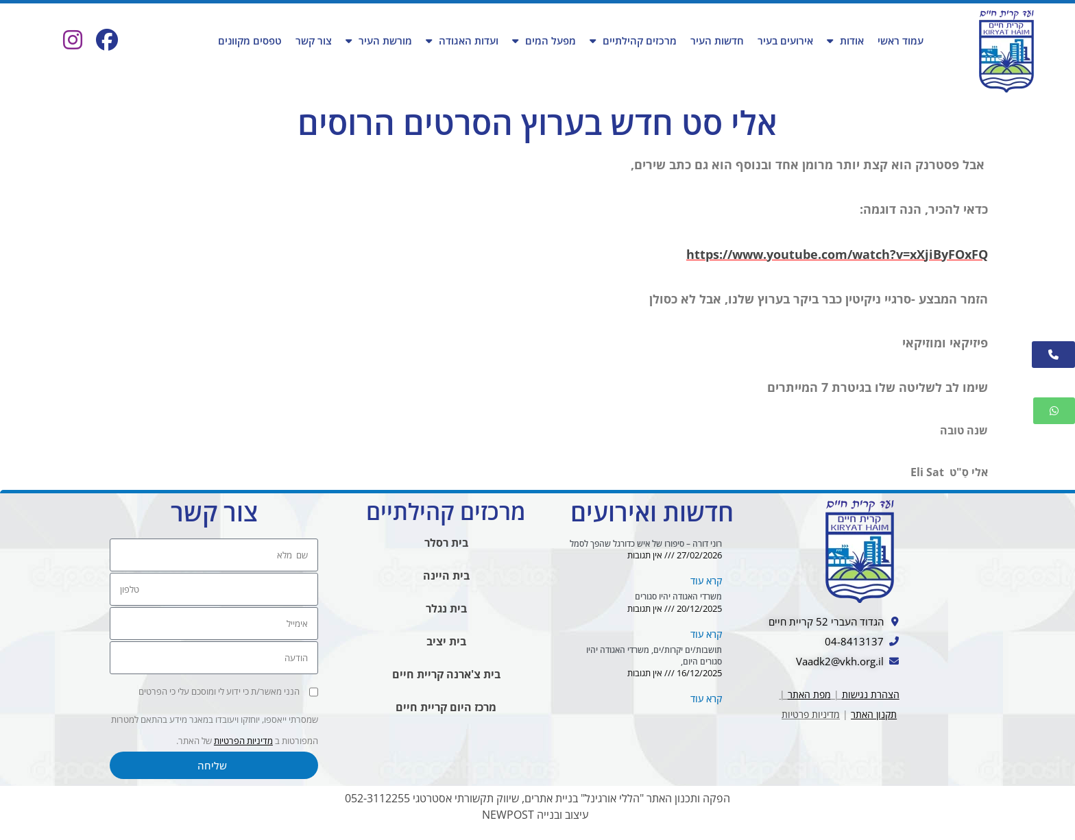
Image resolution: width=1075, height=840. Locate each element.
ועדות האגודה (462, 41)
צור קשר (313, 40)
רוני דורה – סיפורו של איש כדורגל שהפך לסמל (646, 549)
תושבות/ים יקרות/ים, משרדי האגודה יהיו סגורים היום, (654, 662)
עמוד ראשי (900, 40)
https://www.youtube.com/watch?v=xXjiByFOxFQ (837, 255)
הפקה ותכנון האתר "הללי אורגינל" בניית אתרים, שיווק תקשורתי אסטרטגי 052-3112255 (537, 805)
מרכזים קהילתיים (633, 41)
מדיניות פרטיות (811, 722)
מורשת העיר (379, 41)
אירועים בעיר (785, 40)
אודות (845, 41)
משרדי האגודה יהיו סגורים (678, 603)
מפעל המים (544, 41)
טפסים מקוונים (250, 40)
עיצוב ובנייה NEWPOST (535, 822)
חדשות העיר (717, 40)
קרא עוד (706, 587)
